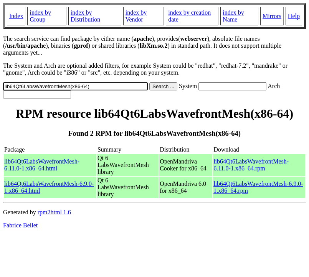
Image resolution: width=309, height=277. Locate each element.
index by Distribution (85, 16)
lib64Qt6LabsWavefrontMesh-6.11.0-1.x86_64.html (41, 165)
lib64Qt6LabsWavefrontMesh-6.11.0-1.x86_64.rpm (251, 165)
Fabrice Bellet (20, 225)
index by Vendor (136, 16)
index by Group (40, 16)
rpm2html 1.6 (54, 212)
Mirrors (272, 16)
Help (294, 16)
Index (16, 16)
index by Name (233, 16)
